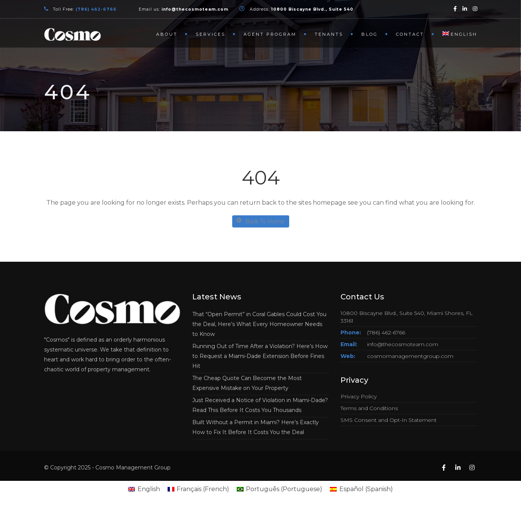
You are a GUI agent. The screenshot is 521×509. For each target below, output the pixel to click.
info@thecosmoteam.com (402, 344)
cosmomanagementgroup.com (410, 356)
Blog (369, 34)
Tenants (329, 34)
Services (210, 34)
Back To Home (261, 221)
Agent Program (270, 34)
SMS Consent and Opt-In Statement (388, 420)
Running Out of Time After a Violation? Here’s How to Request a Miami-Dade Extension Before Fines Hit (260, 356)
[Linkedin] (464, 8)
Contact (410, 34)
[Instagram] (475, 8)
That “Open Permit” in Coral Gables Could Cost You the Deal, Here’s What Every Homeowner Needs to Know (259, 324)
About (166, 34)
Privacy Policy (358, 396)
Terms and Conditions (369, 408)
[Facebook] (455, 8)
